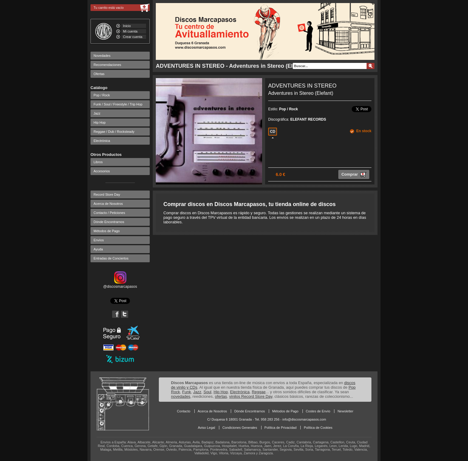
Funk (186, 392)
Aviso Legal (206, 427)
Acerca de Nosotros (108, 203)
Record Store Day (107, 194)
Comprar (353, 175)
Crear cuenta (132, 37)
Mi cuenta (130, 31)
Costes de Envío (318, 411)
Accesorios (102, 171)
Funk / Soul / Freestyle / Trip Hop (118, 104)
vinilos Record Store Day (250, 396)
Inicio (127, 26)
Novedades (102, 55)
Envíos (99, 240)
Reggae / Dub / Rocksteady (114, 131)
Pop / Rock (102, 95)
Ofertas (99, 74)
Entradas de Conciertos (111, 258)
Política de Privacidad (281, 427)
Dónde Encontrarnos (109, 222)
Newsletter (345, 411)
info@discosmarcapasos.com (304, 419)
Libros (98, 162)
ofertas (221, 396)
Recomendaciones (107, 65)
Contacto (183, 411)
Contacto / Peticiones (109, 213)
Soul (207, 392)
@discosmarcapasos (120, 284)
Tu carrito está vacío (109, 7)
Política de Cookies (318, 427)
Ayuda (98, 249)
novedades (180, 396)
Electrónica (102, 141)
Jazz (97, 113)
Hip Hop (100, 122)
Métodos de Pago (107, 231)
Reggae (259, 392)
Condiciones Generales (239, 427)
